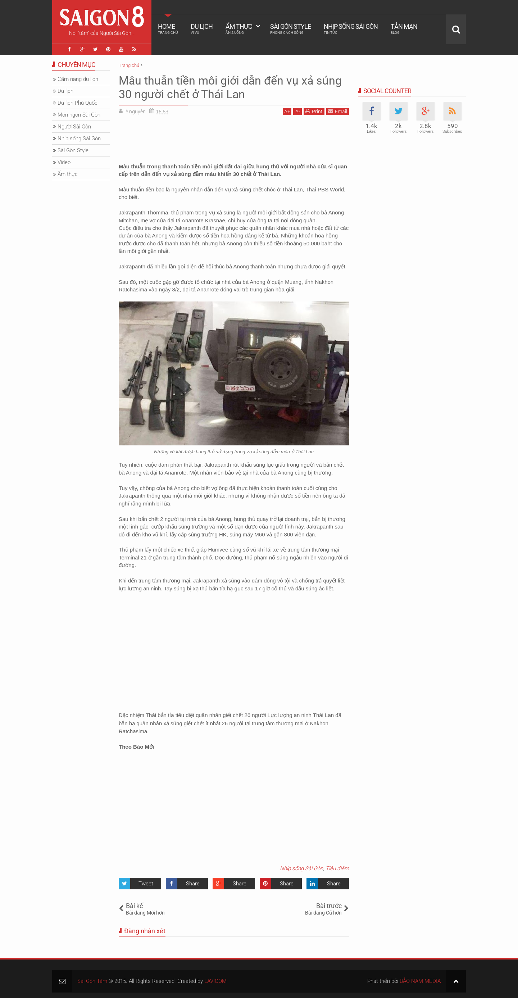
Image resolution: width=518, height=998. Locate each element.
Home (168, 29)
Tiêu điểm (337, 868)
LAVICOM (215, 981)
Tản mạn (404, 29)
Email (337, 111)
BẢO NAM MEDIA (420, 981)
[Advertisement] (234, 137)
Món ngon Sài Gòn (79, 115)
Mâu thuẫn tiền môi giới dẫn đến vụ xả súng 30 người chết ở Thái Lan (230, 87)
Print (314, 111)
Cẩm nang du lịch (78, 79)
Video (64, 162)
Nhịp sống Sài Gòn (351, 29)
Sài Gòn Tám (92, 981)
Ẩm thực (239, 29)
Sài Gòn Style (290, 29)
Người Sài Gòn (74, 126)
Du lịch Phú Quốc (77, 103)
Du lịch (202, 29)
